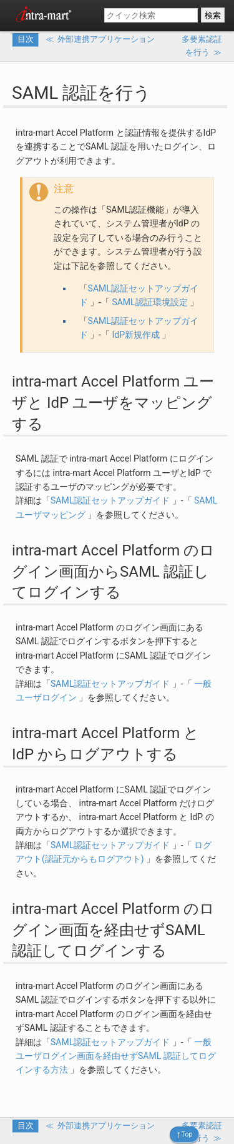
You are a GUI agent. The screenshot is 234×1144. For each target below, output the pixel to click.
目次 (25, 39)
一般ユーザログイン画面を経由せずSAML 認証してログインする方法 (116, 1056)
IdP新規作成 (136, 335)
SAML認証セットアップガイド (110, 500)
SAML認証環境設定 (149, 302)
